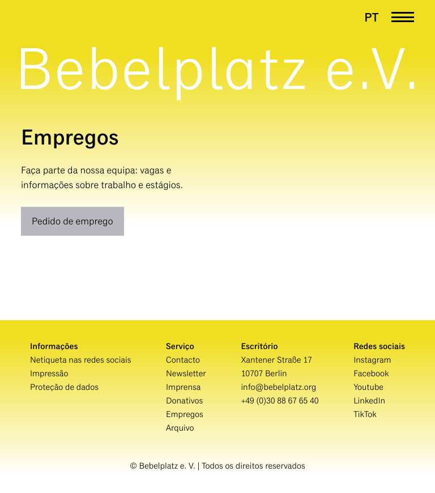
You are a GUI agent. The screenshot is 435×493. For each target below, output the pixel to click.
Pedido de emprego (72, 221)
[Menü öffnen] (402, 17)
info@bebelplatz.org (278, 387)
